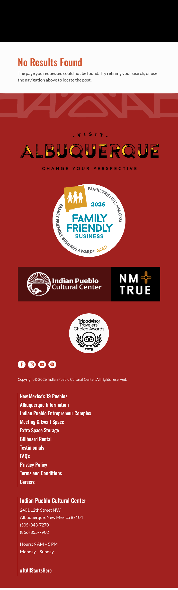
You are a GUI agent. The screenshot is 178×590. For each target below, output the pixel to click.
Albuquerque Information (44, 404)
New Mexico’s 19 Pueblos (43, 396)
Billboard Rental (36, 439)
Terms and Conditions (41, 473)
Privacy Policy (33, 464)
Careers (27, 481)
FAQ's (25, 456)
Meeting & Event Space (42, 421)
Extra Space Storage (39, 430)
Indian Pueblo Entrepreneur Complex (55, 413)
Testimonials (32, 447)
